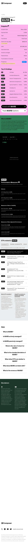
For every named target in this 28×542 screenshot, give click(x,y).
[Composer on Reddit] (11, 529)
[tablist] (14, 244)
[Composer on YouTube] (8, 529)
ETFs (3, 14)
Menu (25, 3)
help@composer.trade (18, 529)
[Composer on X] (2, 529)
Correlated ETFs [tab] (5, 244)
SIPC (11, 537)
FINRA (8, 537)
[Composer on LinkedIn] (5, 529)
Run (4, 142)
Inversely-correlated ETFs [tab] (16, 244)
